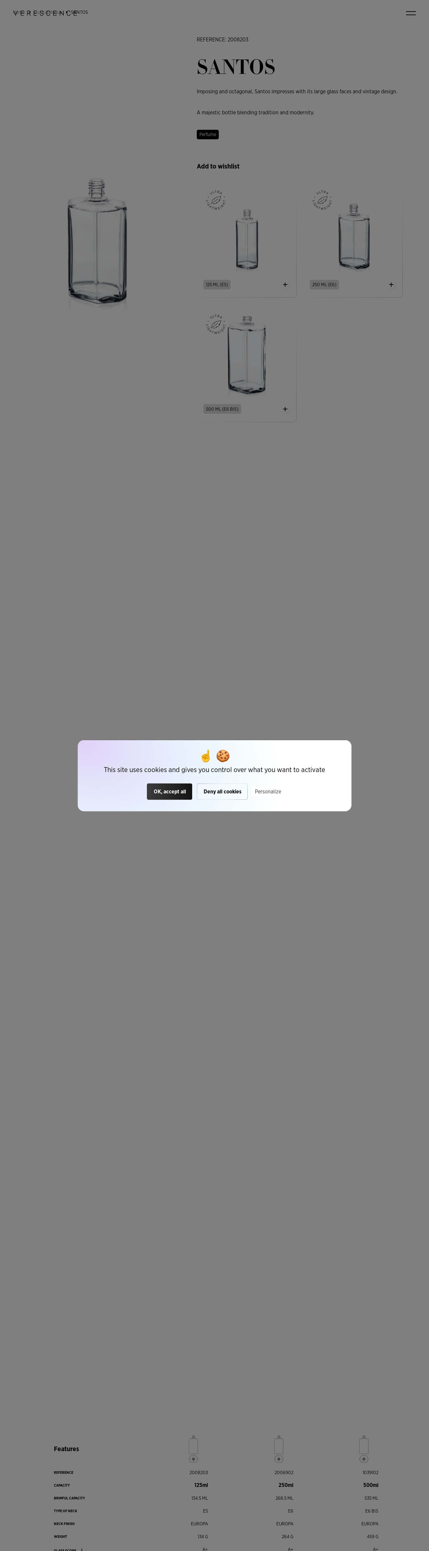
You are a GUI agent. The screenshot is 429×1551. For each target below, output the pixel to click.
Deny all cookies (222, 791)
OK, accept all (170, 791)
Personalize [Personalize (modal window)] (268, 791)
